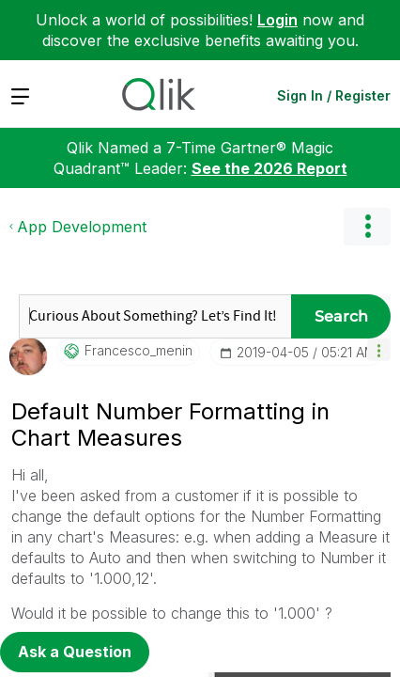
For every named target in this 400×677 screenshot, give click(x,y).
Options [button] (367, 226)
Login (277, 19)
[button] (379, 349)
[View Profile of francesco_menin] (138, 350)
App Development (81, 226)
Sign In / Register (334, 95)
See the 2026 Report (269, 168)
